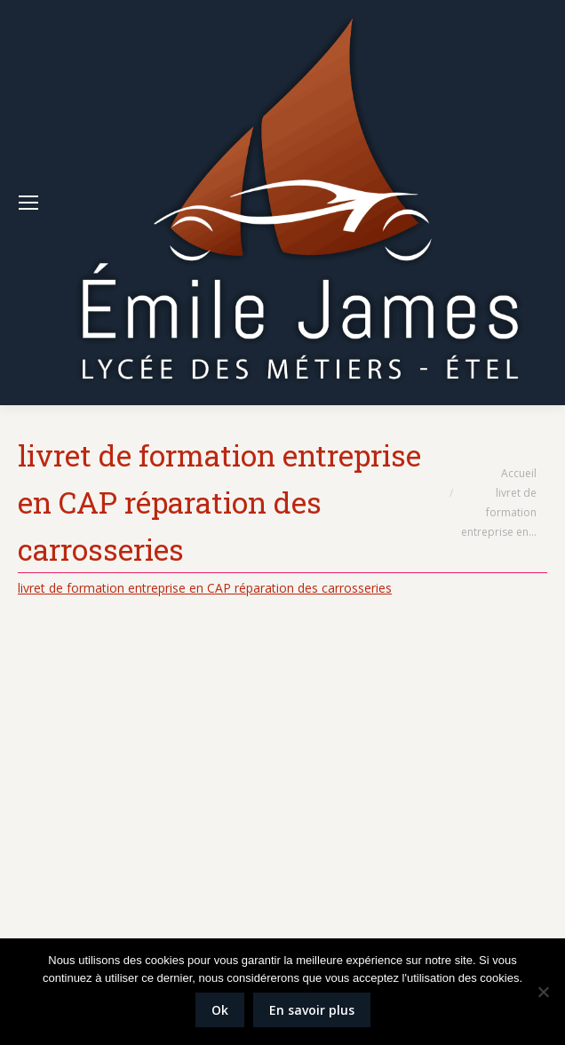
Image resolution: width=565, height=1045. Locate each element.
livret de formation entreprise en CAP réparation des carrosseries (205, 587)
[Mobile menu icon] (28, 202)
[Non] (543, 992)
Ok (219, 1009)
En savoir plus (311, 1009)
